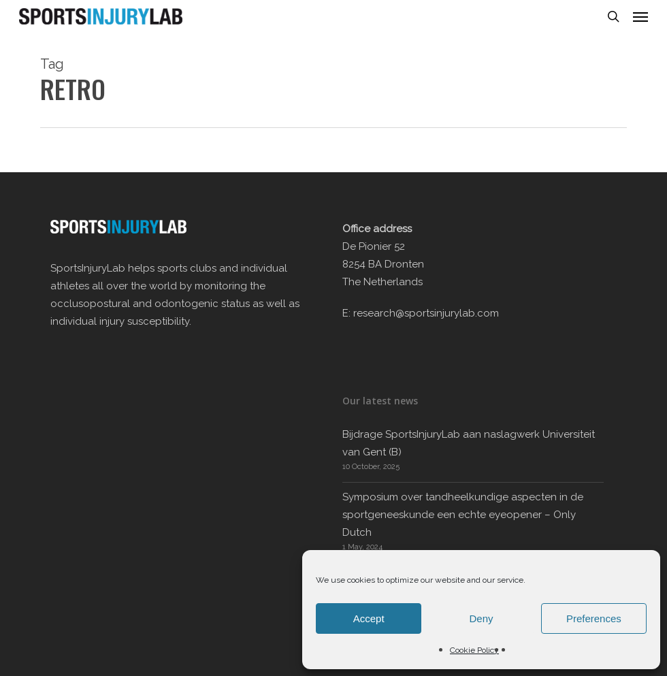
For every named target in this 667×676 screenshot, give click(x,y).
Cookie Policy (474, 650)
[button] (640, 16)
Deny (481, 618)
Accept (369, 618)
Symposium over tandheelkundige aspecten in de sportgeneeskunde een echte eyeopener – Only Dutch (462, 514)
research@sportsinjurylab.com (426, 313)
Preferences (593, 618)
